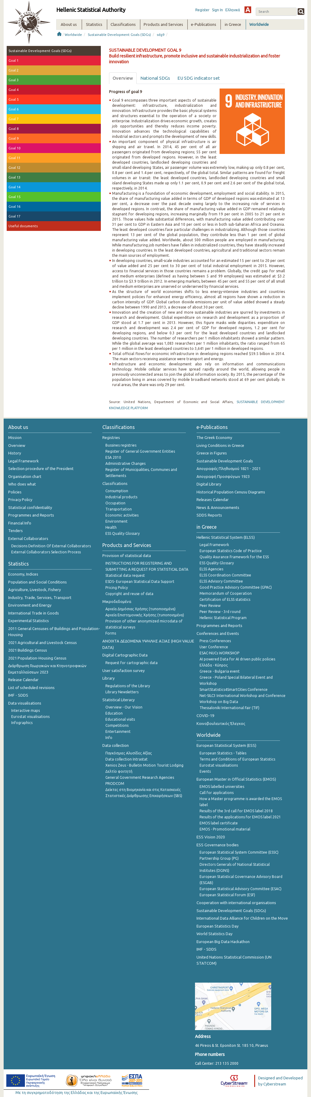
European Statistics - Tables (223, 753)
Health (111, 527)
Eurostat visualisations (30, 717)
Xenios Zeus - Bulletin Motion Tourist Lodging (144, 765)
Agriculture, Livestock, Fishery (34, 589)
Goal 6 (14, 109)
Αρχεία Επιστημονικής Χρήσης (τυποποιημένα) (144, 615)
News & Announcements (218, 507)
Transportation (118, 509)
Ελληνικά (232, 10)
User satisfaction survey (123, 670)
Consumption (116, 491)
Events (205, 771)
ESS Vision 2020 (211, 837)
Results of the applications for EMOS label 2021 (240, 817)
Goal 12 (14, 167)
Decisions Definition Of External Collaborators (51, 546)
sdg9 (160, 35)
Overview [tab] (123, 78)
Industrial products (121, 497)
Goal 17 (14, 216)
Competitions (116, 725)
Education (114, 713)
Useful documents (23, 226)
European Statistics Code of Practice (231, 551)
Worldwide (73, 35)
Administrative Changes (125, 463)
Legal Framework (23, 461)
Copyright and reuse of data (129, 594)
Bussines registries (120, 445)
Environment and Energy (29, 605)
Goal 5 (14, 99)
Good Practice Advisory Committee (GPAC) (236, 587)
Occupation (115, 503)
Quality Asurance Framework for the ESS (234, 557)
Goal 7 (14, 119)
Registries (111, 437)
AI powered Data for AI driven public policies (237, 659)
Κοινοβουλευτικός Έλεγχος (221, 723)
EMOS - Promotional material (225, 829)
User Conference (214, 647)
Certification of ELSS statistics (225, 599)
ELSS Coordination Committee (225, 575)
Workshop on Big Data (219, 702)
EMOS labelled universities (222, 787)
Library (108, 678)
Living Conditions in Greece (220, 445)
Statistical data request (125, 575)
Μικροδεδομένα (116, 601)
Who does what (22, 484)
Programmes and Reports (31, 515)
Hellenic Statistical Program (223, 618)
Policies (15, 492)
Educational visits (120, 719)
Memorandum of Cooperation (226, 593)
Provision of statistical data (126, 555)
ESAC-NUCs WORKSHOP (219, 653)
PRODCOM (114, 783)
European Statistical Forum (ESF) (227, 895)
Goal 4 (14, 90)
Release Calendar (23, 679)
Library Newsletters (121, 692)
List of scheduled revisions (31, 687)
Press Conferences (215, 641)
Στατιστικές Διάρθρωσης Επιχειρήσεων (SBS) (143, 796)
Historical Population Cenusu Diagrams (231, 492)
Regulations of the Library (127, 686)
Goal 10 (14, 148)
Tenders (15, 530)
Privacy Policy (20, 499)
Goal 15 (14, 197)
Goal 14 (14, 187)
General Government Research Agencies (139, 777)
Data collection (115, 745)
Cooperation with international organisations (236, 902)
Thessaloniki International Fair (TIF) (229, 708)
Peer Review (210, 606)
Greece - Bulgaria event (220, 671)
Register (202, 10)
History (14, 453)
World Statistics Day (214, 934)
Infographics (21, 723)
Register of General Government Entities (140, 451)
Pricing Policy (116, 588)
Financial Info (19, 523)
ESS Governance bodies (218, 845)
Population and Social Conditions (37, 582)
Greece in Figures (212, 453)
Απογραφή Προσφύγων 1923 (223, 476)
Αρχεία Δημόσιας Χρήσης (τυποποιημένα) (140, 609)
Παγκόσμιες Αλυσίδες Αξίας (128, 753)
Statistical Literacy (118, 700)
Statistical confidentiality (30, 507)
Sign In (217, 10)
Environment (116, 521)
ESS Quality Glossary (122, 533)
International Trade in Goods (33, 613)
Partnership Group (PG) (219, 858)
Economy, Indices (23, 574)
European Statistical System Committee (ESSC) (239, 852)
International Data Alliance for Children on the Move (242, 918)
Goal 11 (14, 158)
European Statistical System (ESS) (226, 745)
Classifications (115, 483)
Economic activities (121, 515)
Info (108, 738)
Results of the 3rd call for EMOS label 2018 (236, 811)
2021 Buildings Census (27, 650)
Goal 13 (14, 177)
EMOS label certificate (219, 823)
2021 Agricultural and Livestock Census (42, 642)
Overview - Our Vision (123, 707)
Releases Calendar (213, 499)
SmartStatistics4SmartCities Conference (234, 689)
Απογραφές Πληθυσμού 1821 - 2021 (229, 468)
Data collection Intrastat (126, 759)
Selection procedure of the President (40, 468)
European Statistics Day (217, 926)
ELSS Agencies (211, 569)
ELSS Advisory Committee (221, 581)
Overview (16, 445)
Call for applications (217, 793)
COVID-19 (205, 715)
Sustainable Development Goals (225, 461)
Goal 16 (14, 206)
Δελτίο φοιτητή (118, 771)
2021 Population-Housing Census (37, 658)
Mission (15, 437)
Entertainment (118, 731)
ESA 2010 (113, 457)
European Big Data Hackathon (223, 941)
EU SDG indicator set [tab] (198, 78)
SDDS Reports (209, 515)
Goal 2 (14, 70)
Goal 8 (14, 129)
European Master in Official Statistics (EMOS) (236, 779)
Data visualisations (24, 703)
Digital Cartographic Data (125, 655)
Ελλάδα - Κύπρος (214, 665)
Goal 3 (14, 80)
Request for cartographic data (131, 663)
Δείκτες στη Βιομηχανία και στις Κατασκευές (143, 790)
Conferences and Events (218, 633)
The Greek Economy (214, 437)
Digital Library (209, 484)
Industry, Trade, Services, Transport (39, 597)
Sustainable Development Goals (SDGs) (119, 35)
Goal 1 (14, 60)
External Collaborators (28, 538)
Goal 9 (14, 138)
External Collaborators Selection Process (46, 552)
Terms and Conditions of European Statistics (237, 759)
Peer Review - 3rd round (220, 612)
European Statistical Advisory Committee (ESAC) (241, 889)
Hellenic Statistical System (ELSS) (226, 537)
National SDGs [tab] (155, 78)
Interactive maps (25, 710)
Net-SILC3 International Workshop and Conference (242, 696)
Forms (110, 633)
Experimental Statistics (28, 620)
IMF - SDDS (18, 695)
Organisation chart (24, 476)
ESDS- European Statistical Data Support (139, 581)
